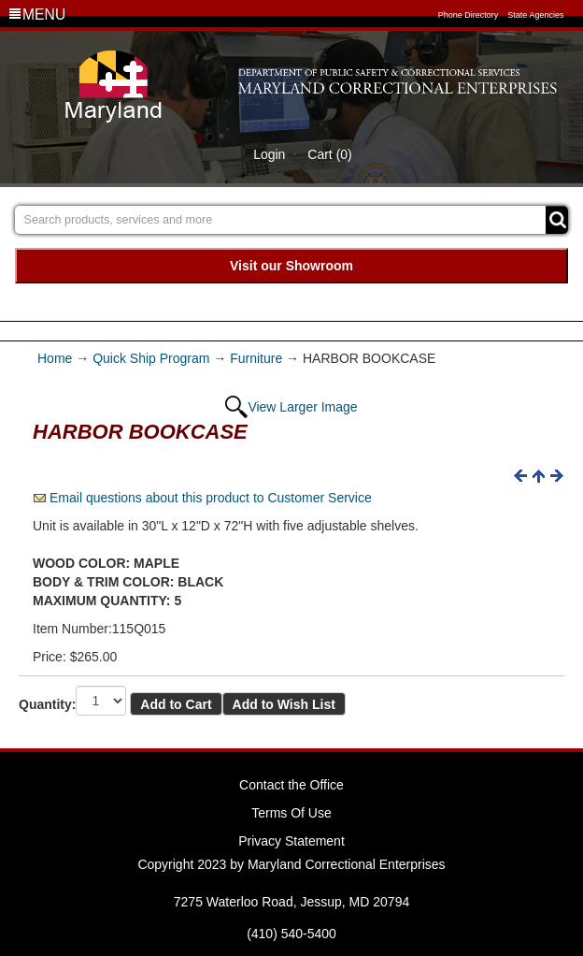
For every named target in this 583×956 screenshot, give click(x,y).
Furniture (256, 358)
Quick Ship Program (150, 358)
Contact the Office (291, 784)
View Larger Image (302, 406)
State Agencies (535, 15)
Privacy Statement (291, 840)
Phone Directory (468, 15)
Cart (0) (329, 154)
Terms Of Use (291, 812)
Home (56, 358)
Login (269, 154)
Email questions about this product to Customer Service (211, 497)
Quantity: (47, 704)
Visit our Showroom (291, 265)
